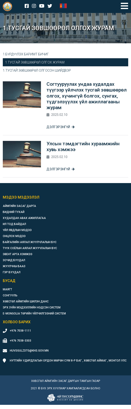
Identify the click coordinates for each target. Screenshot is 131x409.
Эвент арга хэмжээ (17, 254)
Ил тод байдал (14, 224)
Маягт (7, 289)
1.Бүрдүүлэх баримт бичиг (26, 54)
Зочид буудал (14, 260)
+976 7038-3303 (20, 340)
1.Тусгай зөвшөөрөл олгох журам (34, 62)
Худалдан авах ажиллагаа (24, 218)
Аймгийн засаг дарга (19, 206)
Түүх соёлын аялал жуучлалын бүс (30, 248)
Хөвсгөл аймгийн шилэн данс (26, 301)
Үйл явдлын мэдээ (17, 230)
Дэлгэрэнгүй (60, 127)
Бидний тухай (13, 212)
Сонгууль (10, 295)
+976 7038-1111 (20, 330)
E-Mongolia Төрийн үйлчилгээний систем (34, 313)
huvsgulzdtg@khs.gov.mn (29, 350)
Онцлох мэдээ (14, 236)
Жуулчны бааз (14, 266)
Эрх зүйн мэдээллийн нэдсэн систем (31, 307)
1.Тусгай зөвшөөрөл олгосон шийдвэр (37, 70)
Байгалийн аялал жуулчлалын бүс (30, 242)
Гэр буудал (11, 272)
